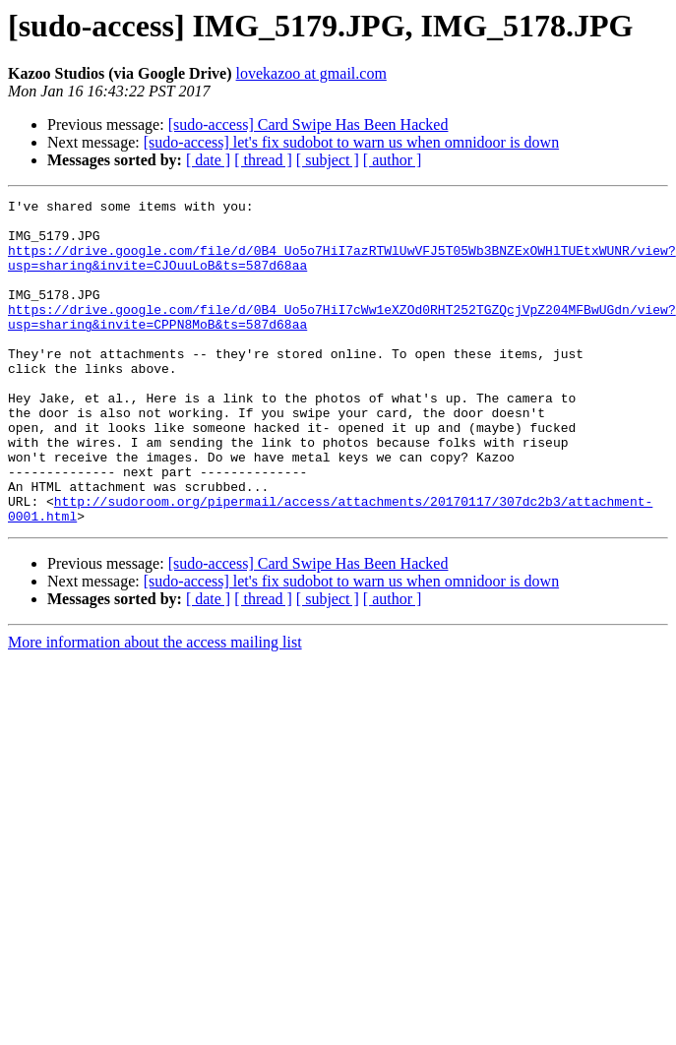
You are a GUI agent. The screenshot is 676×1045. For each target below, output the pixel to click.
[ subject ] (327, 160)
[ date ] (208, 160)
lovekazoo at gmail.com (311, 73)
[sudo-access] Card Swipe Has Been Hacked (308, 124)
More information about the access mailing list (155, 707)
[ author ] (392, 160)
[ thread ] (263, 160)
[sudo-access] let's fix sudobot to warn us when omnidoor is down (351, 142)
